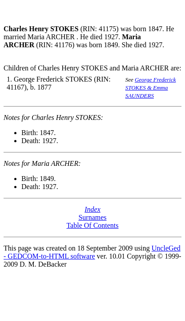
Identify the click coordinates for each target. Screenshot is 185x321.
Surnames (92, 217)
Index (92, 209)
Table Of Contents (92, 225)
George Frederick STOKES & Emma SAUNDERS (150, 87)
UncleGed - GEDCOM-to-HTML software (92, 252)
